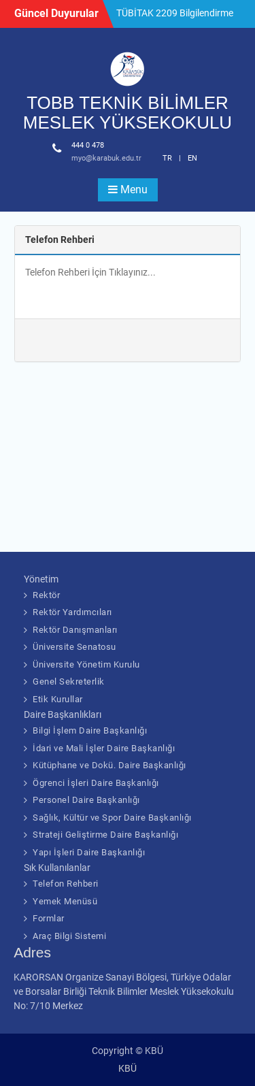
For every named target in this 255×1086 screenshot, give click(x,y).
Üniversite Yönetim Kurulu (86, 664)
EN (192, 158)
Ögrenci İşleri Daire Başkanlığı (96, 783)
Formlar (49, 918)
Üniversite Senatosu (74, 647)
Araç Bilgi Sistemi (69, 936)
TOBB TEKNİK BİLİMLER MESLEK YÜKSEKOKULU (127, 113)
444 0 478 (87, 145)
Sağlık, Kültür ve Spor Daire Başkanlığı (112, 817)
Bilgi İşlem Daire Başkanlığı (90, 730)
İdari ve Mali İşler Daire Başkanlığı (104, 748)
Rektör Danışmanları (75, 630)
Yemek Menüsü (65, 901)
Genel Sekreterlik (69, 681)
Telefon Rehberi (66, 883)
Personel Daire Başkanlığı (86, 800)
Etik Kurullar (58, 699)
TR (167, 158)
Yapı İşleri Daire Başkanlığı (89, 852)
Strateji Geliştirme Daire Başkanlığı (105, 834)
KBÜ (127, 1068)
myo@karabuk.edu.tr (106, 158)
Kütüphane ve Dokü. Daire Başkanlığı (109, 765)
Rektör (46, 595)
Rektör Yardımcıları (72, 612)
